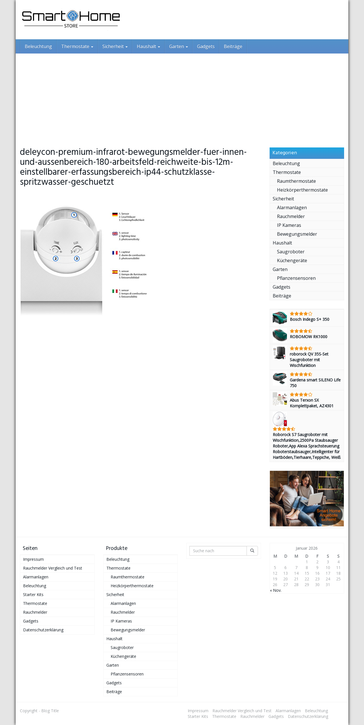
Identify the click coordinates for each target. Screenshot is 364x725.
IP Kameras (289, 225)
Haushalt (148, 46)
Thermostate (77, 46)
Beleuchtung (38, 46)
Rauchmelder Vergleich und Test (52, 568)
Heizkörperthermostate (302, 190)
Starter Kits (33, 594)
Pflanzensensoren (296, 278)
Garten (178, 46)
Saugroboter (291, 251)
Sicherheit (115, 46)
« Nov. (276, 590)
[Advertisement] (182, 96)
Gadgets (206, 46)
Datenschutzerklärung (43, 629)
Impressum (33, 559)
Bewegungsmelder (297, 234)
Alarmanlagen (292, 207)
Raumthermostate (296, 181)
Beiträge (233, 46)
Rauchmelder (291, 216)
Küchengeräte (292, 260)
